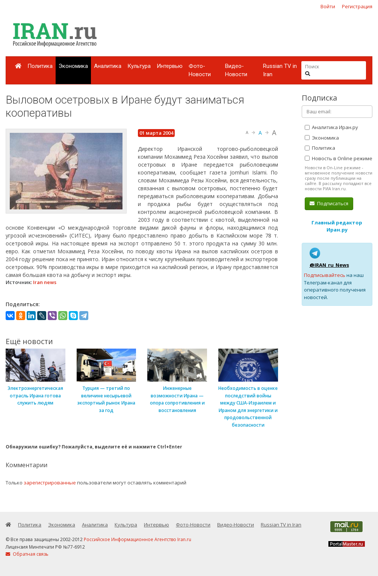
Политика (40, 66)
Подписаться (329, 203)
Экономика (73, 66)
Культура (139, 66)
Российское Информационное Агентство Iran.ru (137, 539)
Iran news (44, 282)
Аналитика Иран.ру (331, 127)
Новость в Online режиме (338, 158)
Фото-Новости (200, 70)
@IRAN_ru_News (329, 265)
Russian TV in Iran (280, 70)
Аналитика (107, 66)
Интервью (170, 66)
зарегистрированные (50, 482)
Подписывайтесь (324, 275)
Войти (328, 6)
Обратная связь (27, 554)
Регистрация (357, 6)
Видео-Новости (236, 70)
